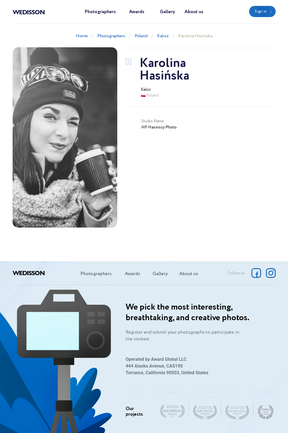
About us (193, 11)
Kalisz (163, 36)
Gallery (167, 11)
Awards (136, 11)
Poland (141, 36)
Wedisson (29, 11)
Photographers (100, 11)
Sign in (261, 11)
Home (82, 36)
